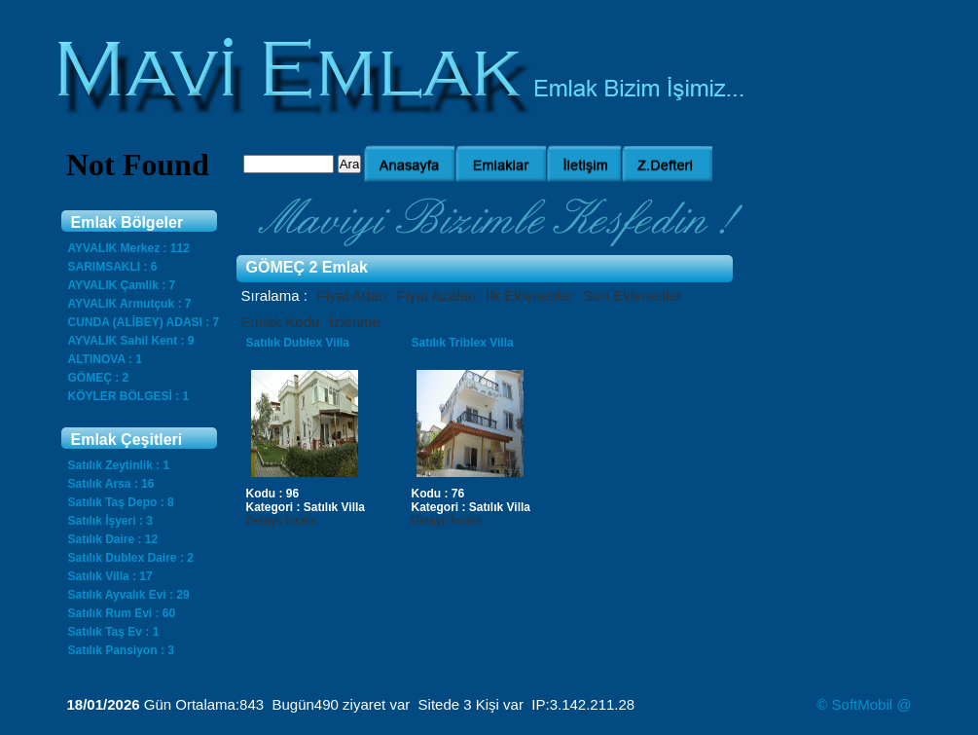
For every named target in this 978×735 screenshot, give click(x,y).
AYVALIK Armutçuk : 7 (130, 304)
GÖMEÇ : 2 (98, 378)
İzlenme (354, 321)
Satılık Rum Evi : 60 (122, 613)
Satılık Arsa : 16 (111, 484)
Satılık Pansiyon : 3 (121, 650)
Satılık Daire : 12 (113, 539)
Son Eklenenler (632, 295)
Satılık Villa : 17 (110, 576)
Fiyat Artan (352, 295)
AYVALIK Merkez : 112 (129, 248)
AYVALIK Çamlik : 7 (122, 285)
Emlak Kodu (280, 321)
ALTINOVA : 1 (105, 359)
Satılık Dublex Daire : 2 (131, 558)
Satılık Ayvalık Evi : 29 (129, 595)
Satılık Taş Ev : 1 (114, 632)
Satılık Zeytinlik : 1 (119, 465)
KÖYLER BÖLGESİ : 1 (129, 396)
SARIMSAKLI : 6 (113, 267)
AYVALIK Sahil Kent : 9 (131, 341)
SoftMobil (862, 704)
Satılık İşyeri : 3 (110, 521)
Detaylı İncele (281, 521)
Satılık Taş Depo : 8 (121, 502)
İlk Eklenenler (529, 295)
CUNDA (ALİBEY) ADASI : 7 (144, 322)
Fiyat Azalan (437, 295)
